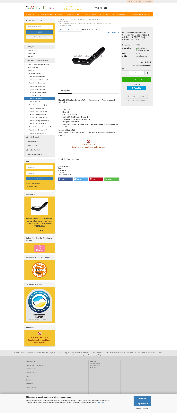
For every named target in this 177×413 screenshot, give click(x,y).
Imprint (28, 376)
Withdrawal (29, 384)
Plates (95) (31, 70)
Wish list (147, 1)
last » (79, 30)
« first (61, 30)
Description (65, 90)
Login (39, 178)
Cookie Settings (31, 387)
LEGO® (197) (30, 14)
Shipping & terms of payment (35, 365)
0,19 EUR (39, 230)
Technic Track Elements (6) (38, 124)
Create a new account (33, 183)
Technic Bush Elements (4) (37, 83)
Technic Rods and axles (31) (38, 114)
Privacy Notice (99, 402)
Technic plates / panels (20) (38, 105)
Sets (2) (30, 57)
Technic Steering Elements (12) (39, 120)
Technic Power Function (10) (38, 111)
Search (39, 32)
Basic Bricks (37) (33, 67)
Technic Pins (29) (34, 102)
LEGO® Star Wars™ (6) (121, 14)
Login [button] (138, 1)
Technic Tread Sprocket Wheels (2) (40, 127)
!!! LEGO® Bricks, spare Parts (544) (50, 14)
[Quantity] (136, 72)
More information (142, 408)
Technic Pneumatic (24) (36, 108)
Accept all (142, 398)
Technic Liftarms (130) (36, 99)
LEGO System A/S (113, 32)
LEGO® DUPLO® (105, 14)
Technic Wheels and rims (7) (38, 130)
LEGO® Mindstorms (89, 14)
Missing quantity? (95, 363)
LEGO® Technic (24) (72, 14)
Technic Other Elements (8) (37, 133)
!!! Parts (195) (32, 53)
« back (67, 30)
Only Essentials (142, 404)
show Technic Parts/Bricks (37, 77)
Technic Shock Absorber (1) (38, 117)
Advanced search (39, 37)
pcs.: (123, 69)
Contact (28, 380)
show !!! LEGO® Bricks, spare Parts (38, 64)
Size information (95, 365)
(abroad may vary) (144, 50)
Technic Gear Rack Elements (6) (39, 92)
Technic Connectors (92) (37, 86)
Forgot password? (31, 186)
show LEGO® (32, 50)
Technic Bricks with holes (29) (38, 80)
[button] (130, 1)
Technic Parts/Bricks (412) (36, 73)
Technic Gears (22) (35, 95)
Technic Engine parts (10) (37, 89)
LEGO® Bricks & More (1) (140, 14)
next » (73, 30)
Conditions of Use (31, 372)
